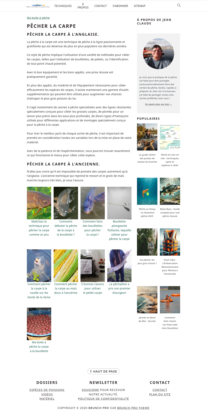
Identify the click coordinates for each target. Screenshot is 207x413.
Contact (100, 6)
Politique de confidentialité (103, 398)
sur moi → (166, 104)
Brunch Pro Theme (133, 408)
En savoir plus (152, 104)
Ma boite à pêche (38, 18)
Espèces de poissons (47, 390)
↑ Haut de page (103, 371)
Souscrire (90, 390)
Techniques (63, 6)
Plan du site (160, 394)
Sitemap (140, 6)
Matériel (47, 398)
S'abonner (120, 6)
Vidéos (47, 394)
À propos (83, 6)
